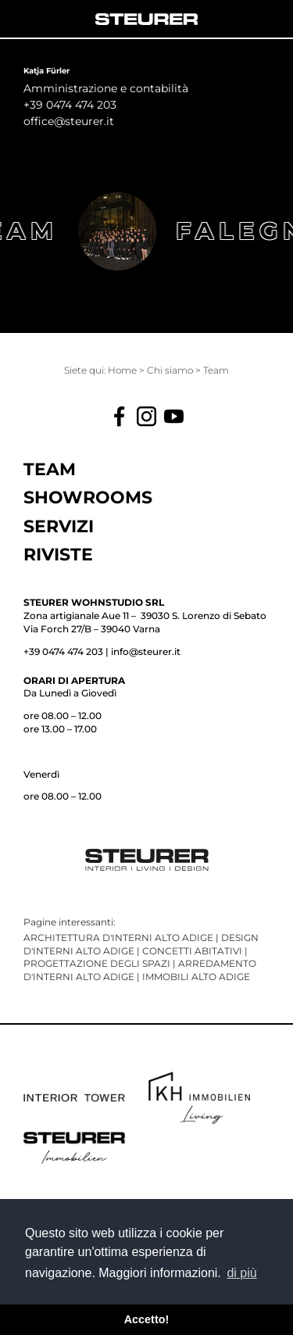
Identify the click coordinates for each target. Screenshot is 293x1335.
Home (123, 370)
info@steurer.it (145, 651)
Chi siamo (171, 370)
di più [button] (241, 1273)
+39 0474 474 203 (63, 651)
